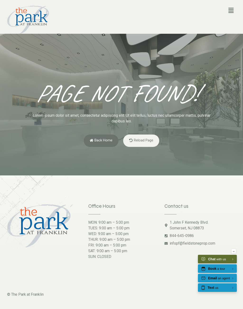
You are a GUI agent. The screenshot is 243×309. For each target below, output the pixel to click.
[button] (231, 10)
